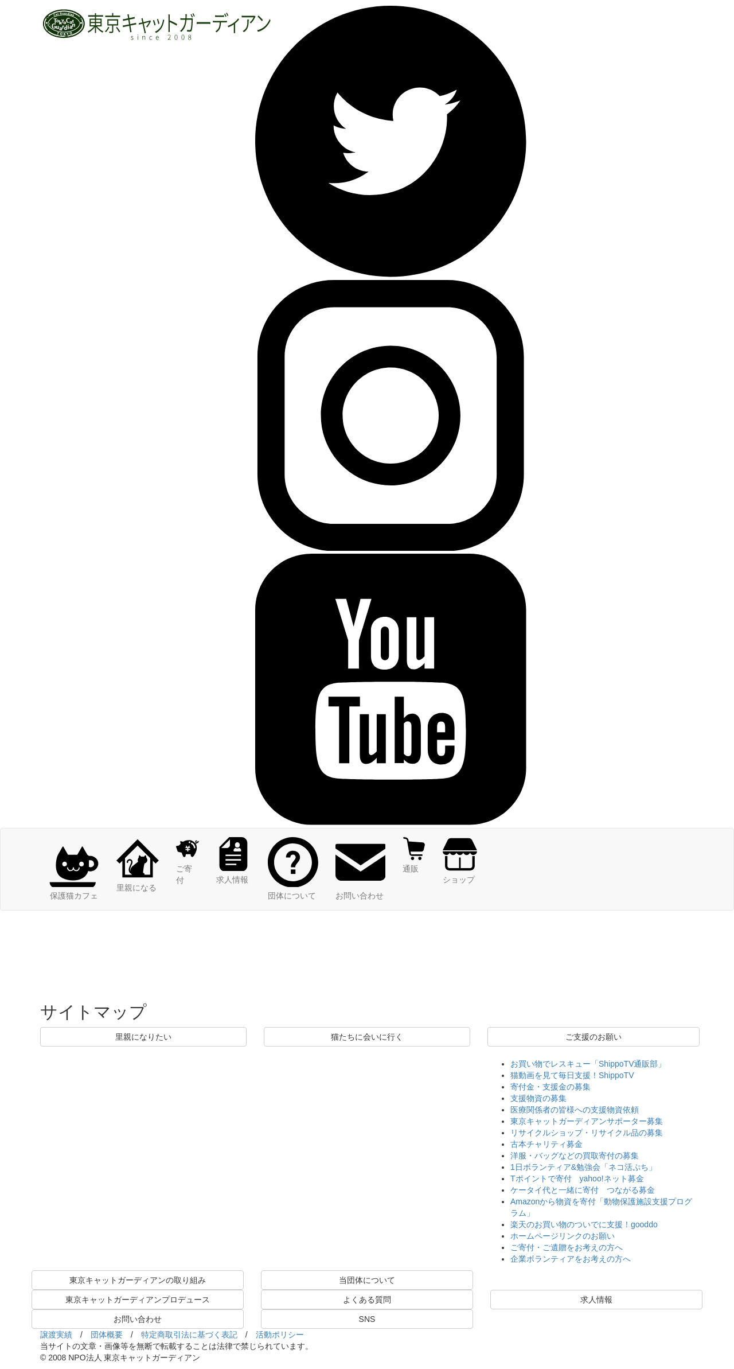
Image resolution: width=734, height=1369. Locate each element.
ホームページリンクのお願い (562, 1235)
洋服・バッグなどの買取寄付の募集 (574, 1155)
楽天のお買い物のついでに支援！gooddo (584, 1224)
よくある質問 (367, 1299)
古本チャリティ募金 (546, 1144)
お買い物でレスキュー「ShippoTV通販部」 (588, 1063)
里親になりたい (143, 1036)
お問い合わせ (360, 890)
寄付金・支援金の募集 (550, 1086)
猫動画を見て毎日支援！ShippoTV (572, 1075)
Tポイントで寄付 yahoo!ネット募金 (577, 1178)
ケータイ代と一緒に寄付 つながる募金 (582, 1190)
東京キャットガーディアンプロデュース (137, 1299)
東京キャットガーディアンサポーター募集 (586, 1121)
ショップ (460, 874)
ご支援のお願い (593, 1036)
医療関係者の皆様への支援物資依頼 (574, 1109)
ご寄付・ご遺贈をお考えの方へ (566, 1247)
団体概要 (107, 1334)
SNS (367, 1319)
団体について (293, 890)
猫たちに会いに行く (367, 1036)
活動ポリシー (280, 1334)
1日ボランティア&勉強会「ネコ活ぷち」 (583, 1167)
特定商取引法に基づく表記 (189, 1334)
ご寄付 (187, 869)
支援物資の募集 (538, 1098)
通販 (414, 863)
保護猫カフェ (74, 890)
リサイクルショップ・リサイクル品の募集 (586, 1132)
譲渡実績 (56, 1334)
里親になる (137, 882)
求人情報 (233, 874)
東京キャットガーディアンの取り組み (137, 1280)
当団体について (367, 1280)
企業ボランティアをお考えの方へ (570, 1258)
